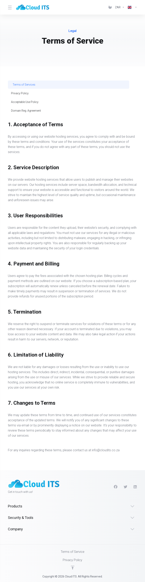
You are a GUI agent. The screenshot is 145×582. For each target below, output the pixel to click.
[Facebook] (116, 487)
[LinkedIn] (135, 487)
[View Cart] (110, 7)
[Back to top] (73, 567)
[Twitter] (125, 487)
